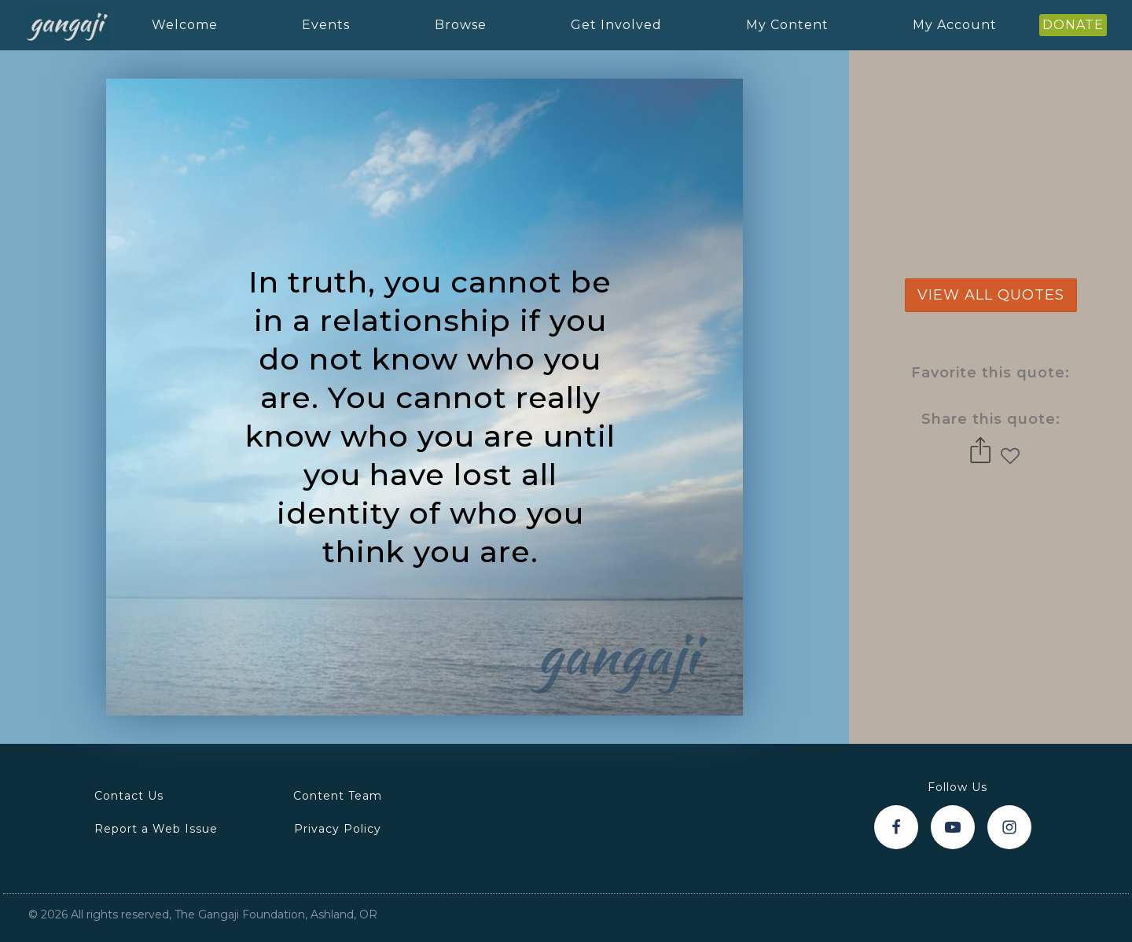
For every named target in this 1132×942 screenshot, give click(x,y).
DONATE (1073, 24)
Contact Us (129, 796)
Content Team (337, 796)
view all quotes (990, 295)
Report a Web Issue (156, 829)
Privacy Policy (337, 829)
